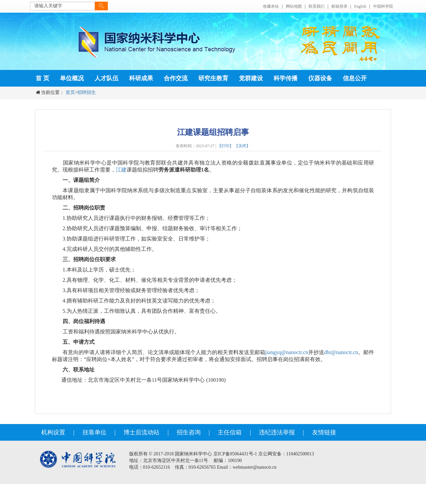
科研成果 (141, 78)
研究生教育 (213, 78)
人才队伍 (106, 78)
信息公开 (355, 78)
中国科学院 (383, 6)
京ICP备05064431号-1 (235, 453)
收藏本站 (271, 6)
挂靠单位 (94, 432)
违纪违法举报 (277, 432)
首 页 (42, 78)
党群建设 (251, 78)
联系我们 (316, 6)
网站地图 (294, 6)
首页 (70, 92)
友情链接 (324, 432)
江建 (121, 170)
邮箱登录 (339, 6)
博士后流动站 (141, 432)
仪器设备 (320, 78)
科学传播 (286, 78)
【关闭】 (242, 146)
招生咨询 (189, 432)
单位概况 (72, 78)
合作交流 (176, 78)
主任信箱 (230, 432)
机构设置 (53, 432)
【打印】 (225, 146)
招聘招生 (86, 92)
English (360, 6)
